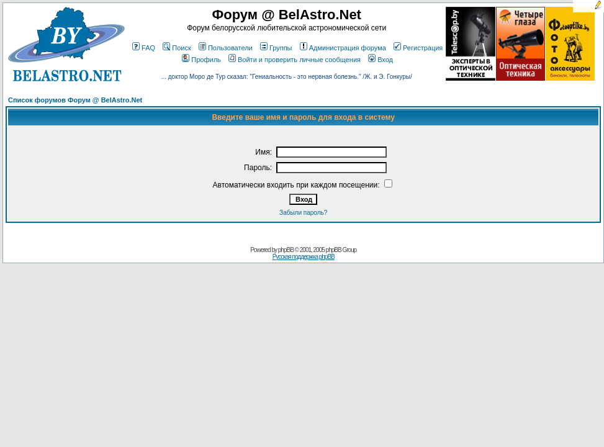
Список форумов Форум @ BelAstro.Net (75, 100)
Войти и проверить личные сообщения (294, 59)
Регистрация (418, 48)
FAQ (143, 48)
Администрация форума (343, 48)
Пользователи (226, 48)
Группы (276, 48)
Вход (380, 59)
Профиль (201, 59)
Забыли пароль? (303, 212)
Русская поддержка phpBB (304, 256)
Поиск (177, 48)
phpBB (286, 249)
